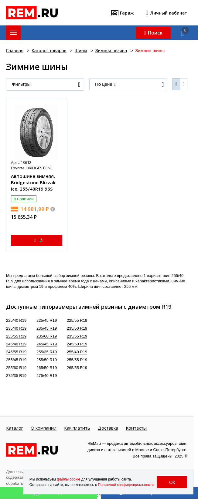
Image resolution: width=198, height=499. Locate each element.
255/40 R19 (77, 352)
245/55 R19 (16, 352)
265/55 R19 (77, 367)
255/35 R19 (46, 352)
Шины (81, 51)
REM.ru (94, 443)
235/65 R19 (77, 336)
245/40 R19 (16, 344)
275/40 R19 (46, 375)
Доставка (108, 428)
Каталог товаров (49, 51)
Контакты (136, 428)
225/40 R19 (16, 320)
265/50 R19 (46, 367)
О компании (43, 428)
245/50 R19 (77, 344)
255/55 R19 (77, 360)
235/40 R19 (16, 328)
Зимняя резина (111, 51)
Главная (14, 51)
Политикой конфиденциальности (126, 485)
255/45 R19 (16, 360)
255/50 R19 (46, 360)
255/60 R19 (16, 367)
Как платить (77, 428)
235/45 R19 (46, 328)
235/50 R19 (77, 328)
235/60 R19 (46, 336)
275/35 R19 (16, 375)
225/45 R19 (46, 320)
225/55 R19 (77, 320)
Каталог (14, 428)
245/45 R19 (46, 344)
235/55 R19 (16, 336)
